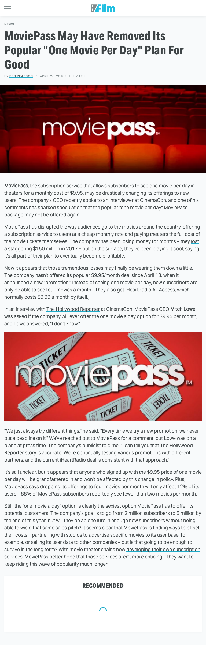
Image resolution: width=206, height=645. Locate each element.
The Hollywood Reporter (73, 309)
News (9, 24)
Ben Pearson (21, 76)
